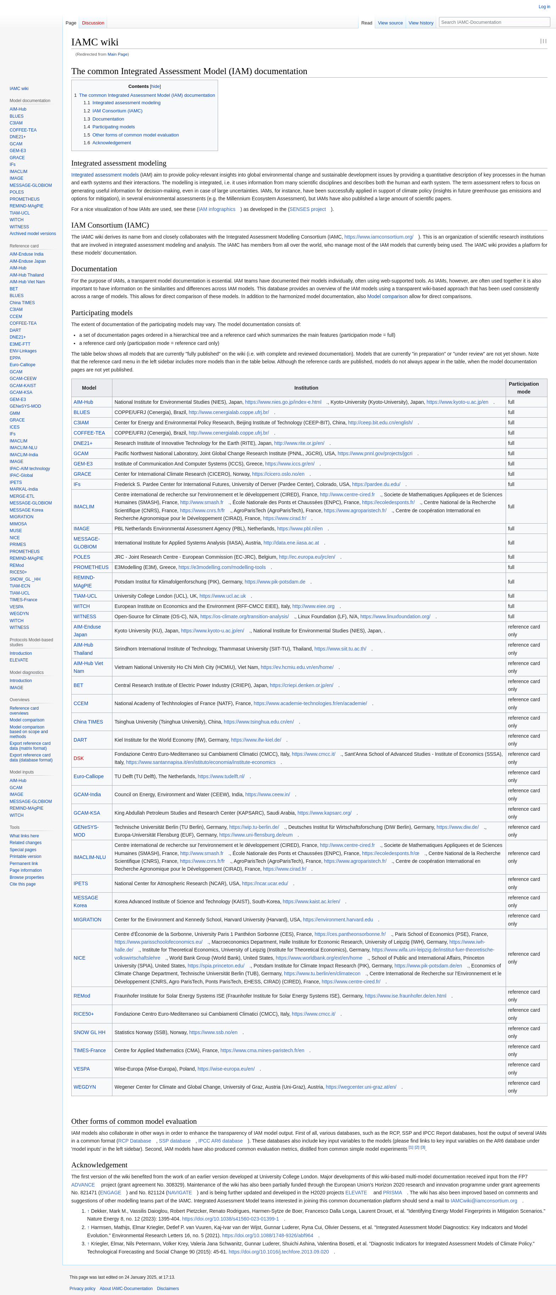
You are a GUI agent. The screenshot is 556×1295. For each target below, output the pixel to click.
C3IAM (81, 422)
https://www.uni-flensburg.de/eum (256, 835)
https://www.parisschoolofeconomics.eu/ (158, 942)
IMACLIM (84, 506)
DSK (79, 758)
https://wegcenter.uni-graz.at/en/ (361, 1087)
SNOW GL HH (90, 1032)
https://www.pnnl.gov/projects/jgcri (375, 453)
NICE (79, 958)
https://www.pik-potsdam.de (275, 582)
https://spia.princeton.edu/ (216, 966)
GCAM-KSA (87, 813)
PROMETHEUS (91, 567)
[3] (423, 1147)
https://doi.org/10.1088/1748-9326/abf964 (267, 1235)
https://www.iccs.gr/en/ (290, 464)
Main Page (118, 54)
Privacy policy (82, 1288)
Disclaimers (168, 1288)
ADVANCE (83, 1185)
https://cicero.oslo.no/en (278, 474)
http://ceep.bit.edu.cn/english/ (380, 422)
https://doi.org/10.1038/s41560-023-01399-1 (230, 1219)
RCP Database (134, 1141)
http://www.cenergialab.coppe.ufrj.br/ (229, 412)
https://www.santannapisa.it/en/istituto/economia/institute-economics (201, 762)
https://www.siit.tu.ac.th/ (340, 649)
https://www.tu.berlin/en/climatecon (322, 973)
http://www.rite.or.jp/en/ (299, 443)
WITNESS (85, 616)
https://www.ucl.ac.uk (223, 596)
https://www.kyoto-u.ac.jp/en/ (212, 630)
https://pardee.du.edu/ (376, 484)
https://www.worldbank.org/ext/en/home (319, 958)
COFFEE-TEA (89, 433)
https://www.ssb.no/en (213, 1032)
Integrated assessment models (105, 175)
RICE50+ (84, 1014)
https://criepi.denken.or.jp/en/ (301, 685)
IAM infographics (217, 209)
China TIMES (88, 722)
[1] (411, 1147)
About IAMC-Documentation (126, 1288)
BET (78, 685)
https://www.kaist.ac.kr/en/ (311, 901)
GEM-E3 (83, 464)
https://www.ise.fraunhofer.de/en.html (405, 996)
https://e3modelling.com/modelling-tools (222, 567)
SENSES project (308, 209)
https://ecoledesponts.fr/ (388, 502)
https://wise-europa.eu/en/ (226, 1069)
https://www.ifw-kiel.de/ (256, 740)
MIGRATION (87, 919)
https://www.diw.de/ (458, 827)
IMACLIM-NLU (90, 857)
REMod (82, 996)
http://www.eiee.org (314, 606)
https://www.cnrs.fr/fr (202, 510)
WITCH (82, 606)
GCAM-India (87, 794)
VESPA (82, 1069)
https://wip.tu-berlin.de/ (254, 827)
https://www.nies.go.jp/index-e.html (283, 402)
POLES (82, 557)
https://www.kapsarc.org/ (325, 813)
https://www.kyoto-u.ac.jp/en (457, 402)
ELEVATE (356, 1192)
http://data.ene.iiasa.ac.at (291, 543)
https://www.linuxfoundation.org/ (395, 616)
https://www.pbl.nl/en (300, 528)
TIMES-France (90, 1050)
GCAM (81, 453)
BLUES (82, 412)
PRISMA (392, 1192)
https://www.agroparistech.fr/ (355, 510)
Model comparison (387, 296)
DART (80, 740)
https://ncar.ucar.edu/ (265, 883)
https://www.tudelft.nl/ (221, 776)
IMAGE (82, 528)
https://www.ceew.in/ (267, 794)
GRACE (82, 474)
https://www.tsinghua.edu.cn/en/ (259, 722)
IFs (77, 484)
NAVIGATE (180, 1192)
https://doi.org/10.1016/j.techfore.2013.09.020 (279, 1252)
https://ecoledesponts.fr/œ (390, 853)
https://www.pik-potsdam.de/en (428, 966)
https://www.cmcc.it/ (313, 754)
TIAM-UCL (85, 596)
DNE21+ (83, 443)
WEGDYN (85, 1087)
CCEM (81, 703)
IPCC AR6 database (220, 1141)
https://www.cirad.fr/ (284, 518)
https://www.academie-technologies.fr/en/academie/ (310, 703)
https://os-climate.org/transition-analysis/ (244, 616)
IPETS (81, 883)
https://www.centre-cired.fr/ (351, 981)
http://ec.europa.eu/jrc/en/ (307, 557)
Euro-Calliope (89, 776)
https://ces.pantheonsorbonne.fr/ (350, 934)
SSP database (174, 1141)
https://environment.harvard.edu (338, 919)
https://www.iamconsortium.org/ (378, 237)
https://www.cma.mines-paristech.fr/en (263, 1050)
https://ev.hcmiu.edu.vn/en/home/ (297, 667)
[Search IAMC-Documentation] (494, 22)
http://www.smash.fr (201, 502)
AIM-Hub (83, 402)
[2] (417, 1147)
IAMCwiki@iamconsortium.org (484, 1201)
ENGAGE (110, 1192)
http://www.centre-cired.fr (347, 494)
